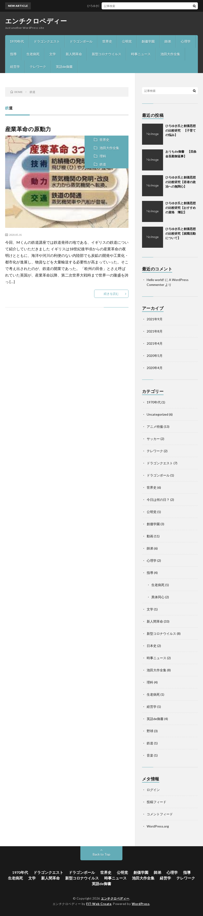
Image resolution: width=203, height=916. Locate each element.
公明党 (127, 41)
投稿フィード (156, 802)
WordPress (141, 904)
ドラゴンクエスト (47, 41)
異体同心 (157, 597)
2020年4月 (155, 368)
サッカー (153, 439)
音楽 (150, 755)
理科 (103, 156)
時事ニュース (141, 54)
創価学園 (148, 41)
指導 (13, 54)
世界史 (107, 41)
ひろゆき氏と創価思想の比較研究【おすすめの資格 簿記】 (180, 207)
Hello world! (155, 280)
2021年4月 (155, 343)
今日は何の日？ (158, 500)
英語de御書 (64, 67)
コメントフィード (160, 814)
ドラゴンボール (81, 41)
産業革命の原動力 (28, 129)
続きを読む (111, 293)
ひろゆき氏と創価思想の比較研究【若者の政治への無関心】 (180, 181)
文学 (52, 54)
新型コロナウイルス (106, 54)
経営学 (15, 67)
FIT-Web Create (98, 904)
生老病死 (32, 54)
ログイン (153, 790)
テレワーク (38, 67)
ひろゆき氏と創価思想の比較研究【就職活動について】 (180, 233)
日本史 (152, 646)
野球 (150, 731)
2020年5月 (155, 356)
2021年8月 (155, 331)
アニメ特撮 (155, 426)
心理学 (186, 41)
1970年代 (17, 41)
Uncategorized (157, 414)
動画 (150, 536)
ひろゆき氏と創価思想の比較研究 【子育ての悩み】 (125, 5)
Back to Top (101, 854)
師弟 (167, 41)
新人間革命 (74, 54)
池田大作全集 (170, 54)
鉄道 (103, 164)
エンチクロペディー (36, 21)
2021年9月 (155, 319)
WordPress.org (158, 826)
